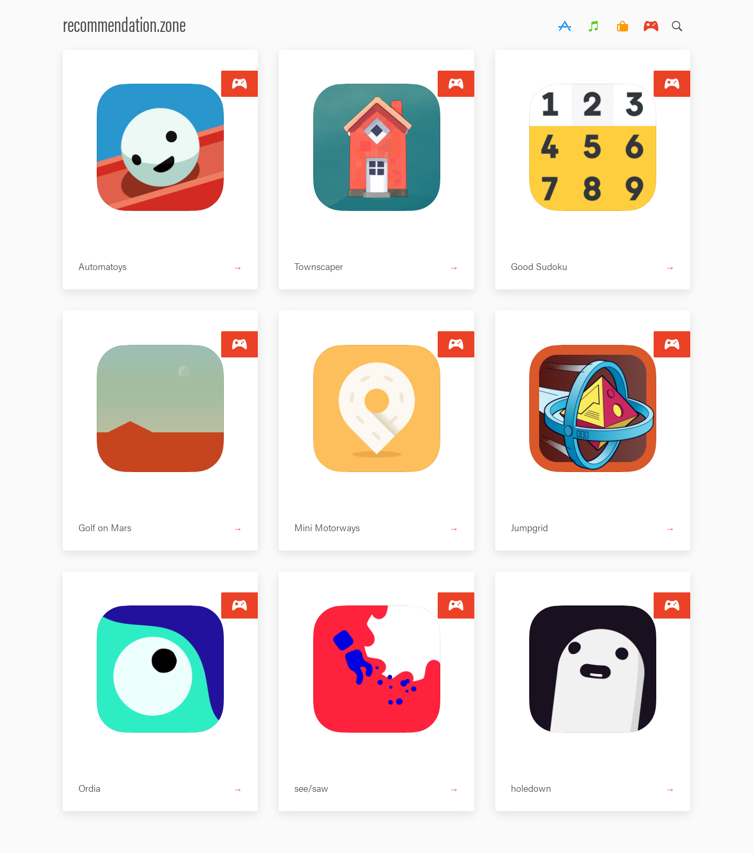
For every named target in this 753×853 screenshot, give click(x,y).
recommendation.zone (124, 23)
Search (677, 23)
